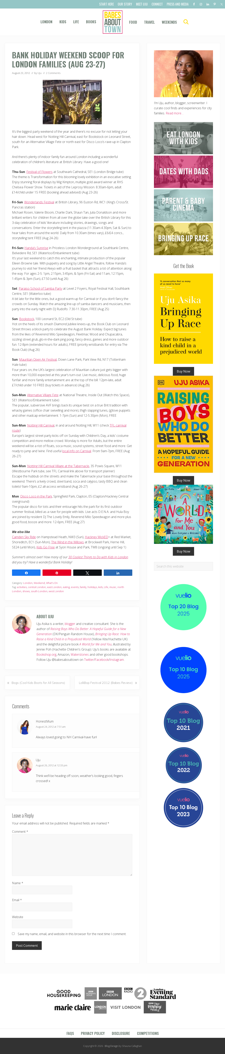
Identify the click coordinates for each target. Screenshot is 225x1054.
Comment (20, 831)
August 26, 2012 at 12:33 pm (51, 765)
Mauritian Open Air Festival (38, 359)
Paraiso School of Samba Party (40, 288)
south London (39, 591)
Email (17, 900)
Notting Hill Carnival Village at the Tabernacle (58, 466)
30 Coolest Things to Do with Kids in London (98, 557)
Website (17, 917)
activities (22, 587)
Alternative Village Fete (42, 395)
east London (54, 587)
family (83, 587)
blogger (70, 624)
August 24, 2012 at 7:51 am (51, 726)
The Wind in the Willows (67, 542)
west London (56, 591)
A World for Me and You (95, 644)
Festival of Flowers (39, 172)
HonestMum (45, 721)
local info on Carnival (76, 451)
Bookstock (26, 319)
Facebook (102, 659)
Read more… (174, 113)
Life (106, 587)
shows (26, 591)
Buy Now (183, 371)
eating (66, 587)
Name (17, 883)
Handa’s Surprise (36, 248)
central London (37, 587)
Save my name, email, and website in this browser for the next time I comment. (72, 934)
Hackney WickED (96, 537)
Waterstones (80, 654)
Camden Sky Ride (24, 537)
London (27, 583)
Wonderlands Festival (39, 202)
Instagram (117, 659)
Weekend (39, 583)
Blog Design (111, 1046)
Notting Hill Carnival (40, 425)
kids (100, 587)
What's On (52, 583)
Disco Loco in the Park (36, 496)
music (112, 587)
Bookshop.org (46, 654)
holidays (92, 587)
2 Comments (53, 73)
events (75, 587)
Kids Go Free (45, 547)
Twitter (89, 659)
